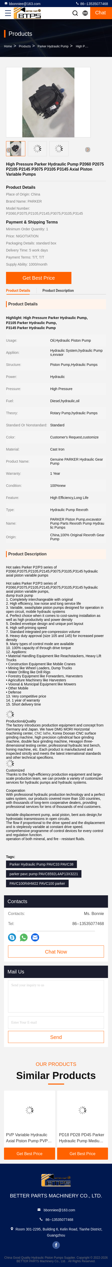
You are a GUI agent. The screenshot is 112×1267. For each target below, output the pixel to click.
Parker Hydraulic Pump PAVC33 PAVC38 (41, 864)
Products (25, 46)
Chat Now (56, 952)
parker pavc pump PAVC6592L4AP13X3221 (44, 874)
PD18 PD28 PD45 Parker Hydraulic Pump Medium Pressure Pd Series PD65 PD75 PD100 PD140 (82, 1138)
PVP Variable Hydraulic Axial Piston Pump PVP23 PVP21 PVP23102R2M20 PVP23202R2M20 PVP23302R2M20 (29, 1138)
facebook (56, 1245)
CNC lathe (43, 733)
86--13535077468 (91, 3)
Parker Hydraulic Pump (53, 46)
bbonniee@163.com (22, 3)
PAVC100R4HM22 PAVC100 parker (37, 883)
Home (8, 46)
